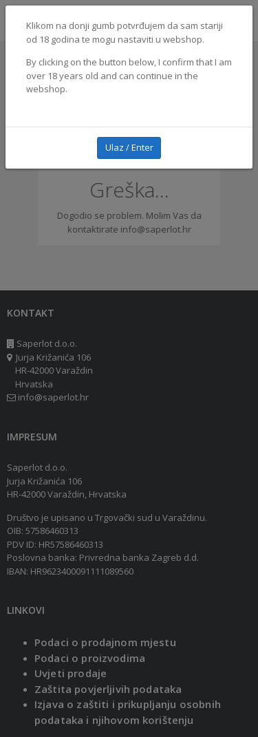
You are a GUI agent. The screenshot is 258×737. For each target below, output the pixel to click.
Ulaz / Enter (129, 147)
